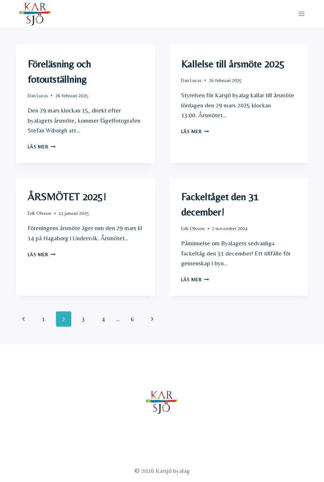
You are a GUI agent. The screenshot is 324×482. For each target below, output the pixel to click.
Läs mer (42, 147)
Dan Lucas (38, 95)
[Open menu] (301, 13)
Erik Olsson (39, 213)
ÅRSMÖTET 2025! (67, 197)
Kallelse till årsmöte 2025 (232, 64)
